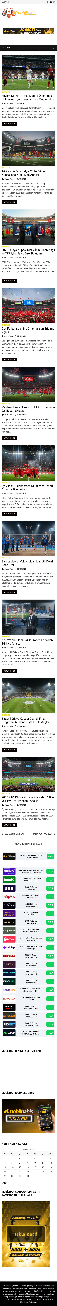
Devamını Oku (9, 124)
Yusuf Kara (9, 103)
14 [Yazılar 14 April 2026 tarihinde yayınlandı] (12, 1167)
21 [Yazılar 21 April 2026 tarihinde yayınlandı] (12, 1171)
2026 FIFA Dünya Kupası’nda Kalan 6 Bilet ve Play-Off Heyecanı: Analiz (28, 799)
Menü (7, 48)
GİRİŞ (50, 856)
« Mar (4, 1183)
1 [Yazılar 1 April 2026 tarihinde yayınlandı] (19, 1158)
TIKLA (50, 871)
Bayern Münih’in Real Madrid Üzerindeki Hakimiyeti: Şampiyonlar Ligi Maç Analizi (28, 97)
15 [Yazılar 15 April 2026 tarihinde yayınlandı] (20, 1167)
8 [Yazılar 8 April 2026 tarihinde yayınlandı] (19, 1163)
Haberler (6, 92)
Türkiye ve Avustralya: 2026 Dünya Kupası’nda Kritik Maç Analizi (23, 173)
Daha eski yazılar (14, 834)
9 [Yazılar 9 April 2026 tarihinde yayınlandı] (27, 1163)
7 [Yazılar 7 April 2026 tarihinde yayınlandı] (11, 1163)
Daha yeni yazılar (42, 834)
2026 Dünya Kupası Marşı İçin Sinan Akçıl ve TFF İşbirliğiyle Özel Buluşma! (28, 251)
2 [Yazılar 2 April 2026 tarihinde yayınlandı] (27, 1158)
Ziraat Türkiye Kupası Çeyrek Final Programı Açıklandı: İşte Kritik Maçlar (25, 720)
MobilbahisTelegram (28, 1302)
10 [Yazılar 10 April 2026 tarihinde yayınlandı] (35, 1163)
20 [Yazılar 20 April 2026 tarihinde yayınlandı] (4, 1171)
